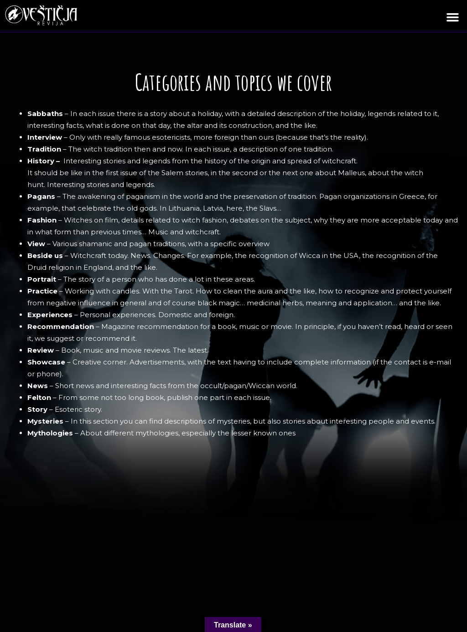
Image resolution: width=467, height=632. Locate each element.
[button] (453, 17)
